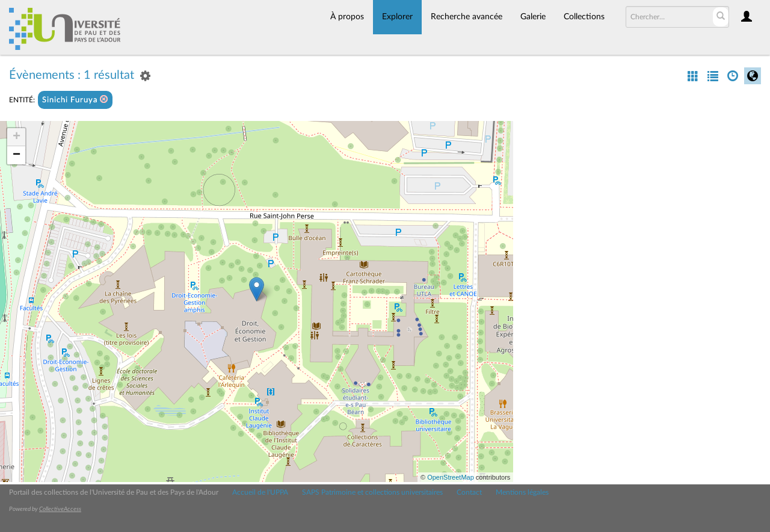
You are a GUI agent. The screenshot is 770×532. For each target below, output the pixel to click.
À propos (347, 17)
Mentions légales (522, 492)
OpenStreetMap (450, 477)
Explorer (397, 17)
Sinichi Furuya (75, 99)
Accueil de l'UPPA (260, 492)
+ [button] (16, 137)
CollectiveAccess (60, 509)
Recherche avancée (466, 17)
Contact (469, 492)
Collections (584, 17)
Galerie (533, 17)
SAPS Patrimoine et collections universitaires (372, 492)
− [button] (16, 155)
